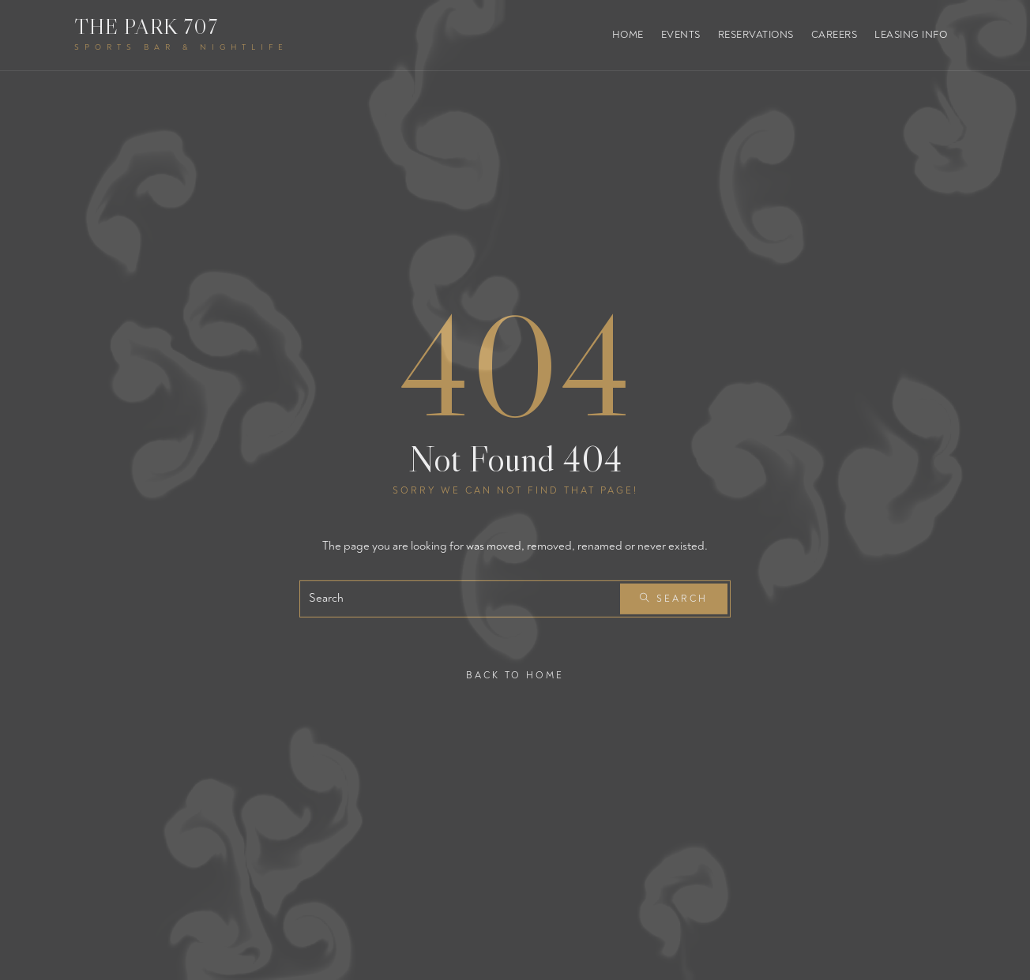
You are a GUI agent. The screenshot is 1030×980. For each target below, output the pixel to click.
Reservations (756, 34)
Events (681, 34)
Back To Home (515, 675)
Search (674, 599)
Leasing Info (910, 34)
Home (628, 34)
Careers (834, 34)
